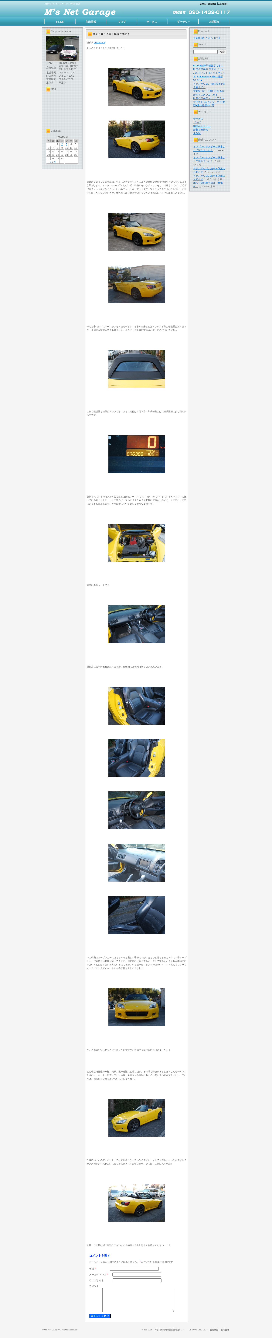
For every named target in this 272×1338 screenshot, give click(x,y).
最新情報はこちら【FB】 (207, 38)
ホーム (203, 3)
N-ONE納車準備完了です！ (208, 65)
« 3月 (53, 161)
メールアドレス (98, 1274)
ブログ (197, 122)
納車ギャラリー (201, 126)
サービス (198, 118)
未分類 (197, 133)
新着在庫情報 (200, 129)
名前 (92, 1268)
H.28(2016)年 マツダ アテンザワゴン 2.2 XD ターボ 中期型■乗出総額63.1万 (209, 102)
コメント (94, 1286)
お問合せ (222, 3)
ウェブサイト (96, 1280)
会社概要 (212, 3)
